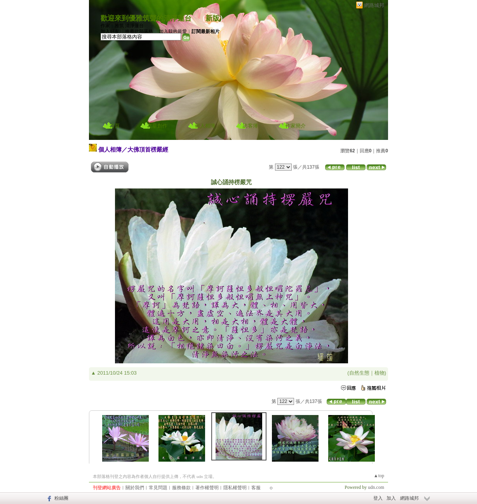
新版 (212, 18)
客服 (256, 487)
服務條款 (181, 487)
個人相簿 (205, 126)
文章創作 (157, 126)
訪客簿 (250, 126)
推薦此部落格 (139, 31)
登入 (378, 498)
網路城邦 (374, 5)
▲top (379, 475)
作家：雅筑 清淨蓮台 (122, 25)
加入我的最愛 (173, 31)
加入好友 (110, 31)
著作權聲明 (207, 487)
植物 (379, 373)
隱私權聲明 (235, 487)
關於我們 (134, 487)
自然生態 (359, 373)
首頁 (115, 126)
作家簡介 (296, 126)
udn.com (376, 487)
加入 (391, 498)
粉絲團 (61, 498)
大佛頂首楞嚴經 (147, 149)
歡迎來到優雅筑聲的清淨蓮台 (146, 18)
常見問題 (158, 487)
